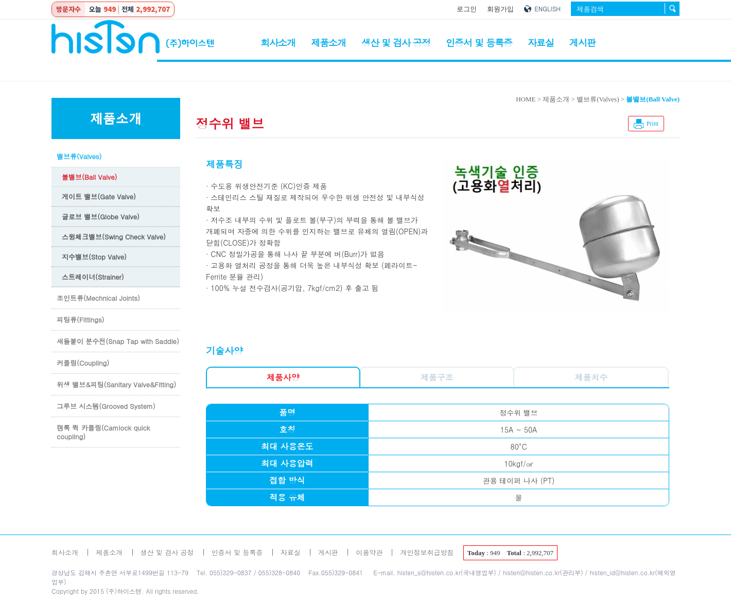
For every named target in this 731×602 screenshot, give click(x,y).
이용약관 (369, 552)
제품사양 (283, 377)
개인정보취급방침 (427, 552)
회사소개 (277, 42)
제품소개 (328, 42)
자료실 (541, 42)
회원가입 (500, 9)
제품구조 (437, 377)
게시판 (582, 42)
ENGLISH (547, 8)
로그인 (467, 9)
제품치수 (591, 377)
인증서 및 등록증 (479, 42)
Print (652, 123)
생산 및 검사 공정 (395, 42)
